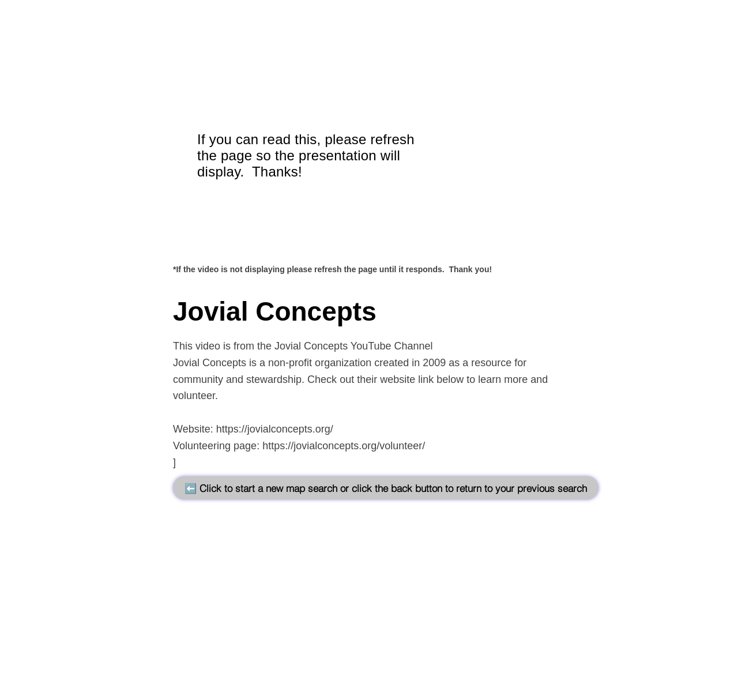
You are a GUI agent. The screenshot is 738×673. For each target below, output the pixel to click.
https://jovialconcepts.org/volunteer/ (343, 446)
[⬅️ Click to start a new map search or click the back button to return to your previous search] (385, 487)
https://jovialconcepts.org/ (274, 429)
